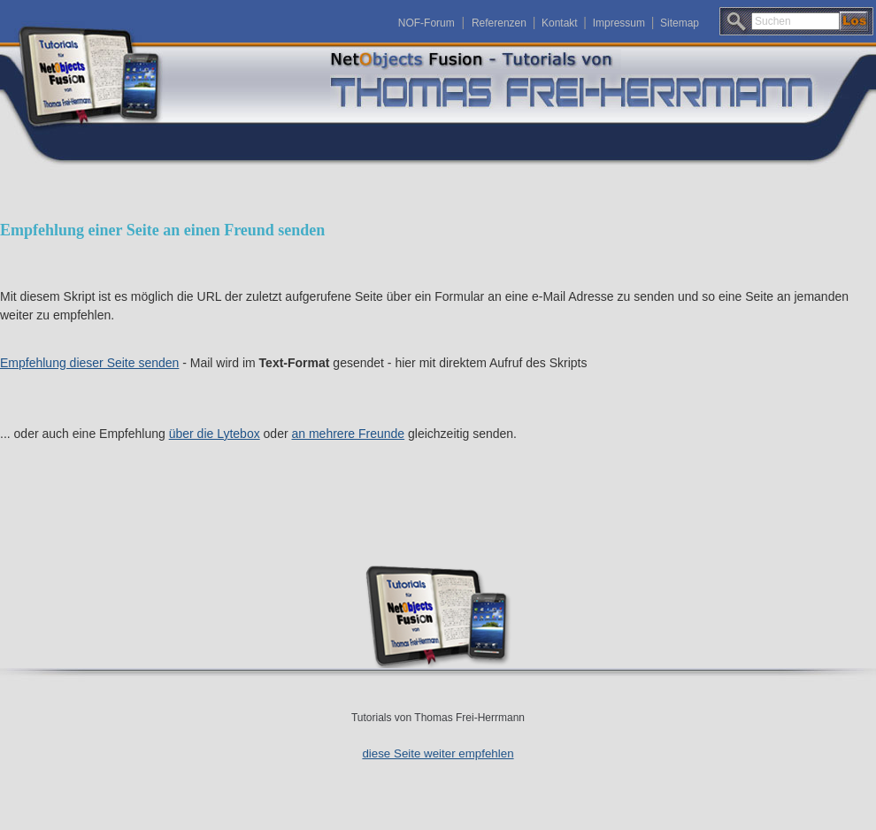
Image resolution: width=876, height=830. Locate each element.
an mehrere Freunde (348, 434)
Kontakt (560, 23)
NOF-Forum (426, 23)
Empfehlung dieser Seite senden (89, 363)
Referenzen (499, 23)
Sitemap (679, 23)
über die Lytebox (214, 434)
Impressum (619, 23)
